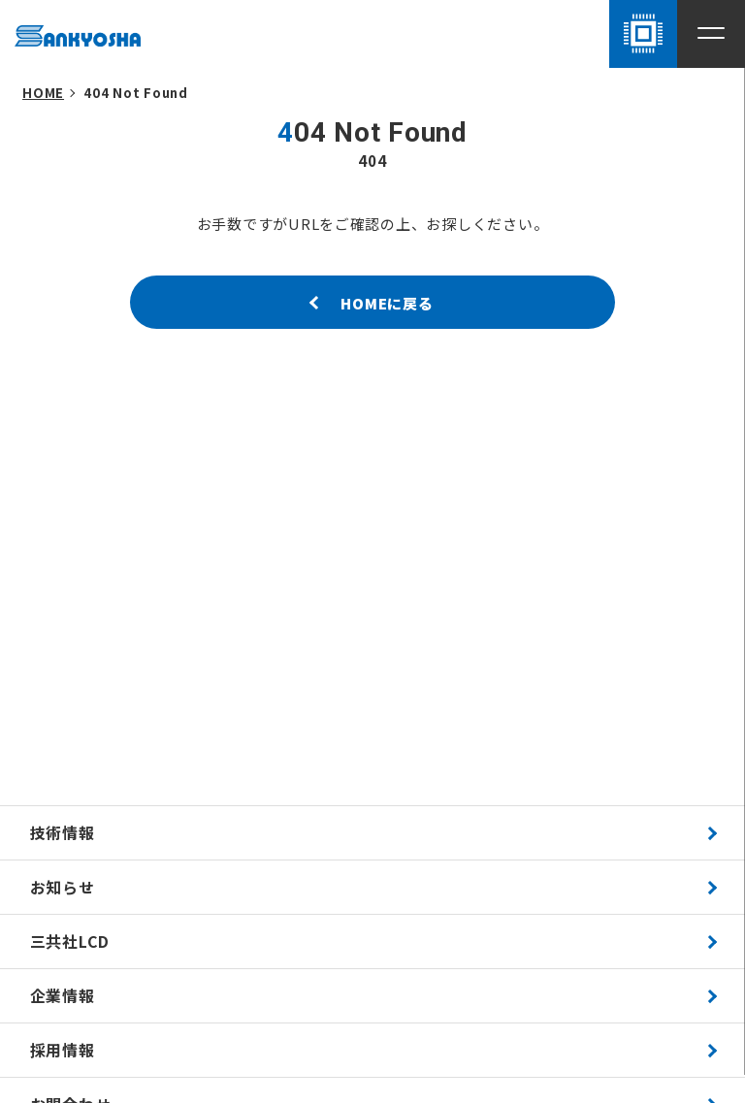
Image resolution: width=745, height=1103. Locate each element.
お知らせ (62, 887)
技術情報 (62, 833)
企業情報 (62, 996)
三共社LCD (70, 941)
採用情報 (62, 1050)
